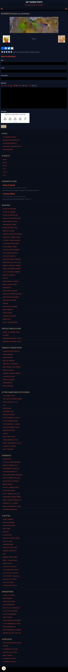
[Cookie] (4, 668)
